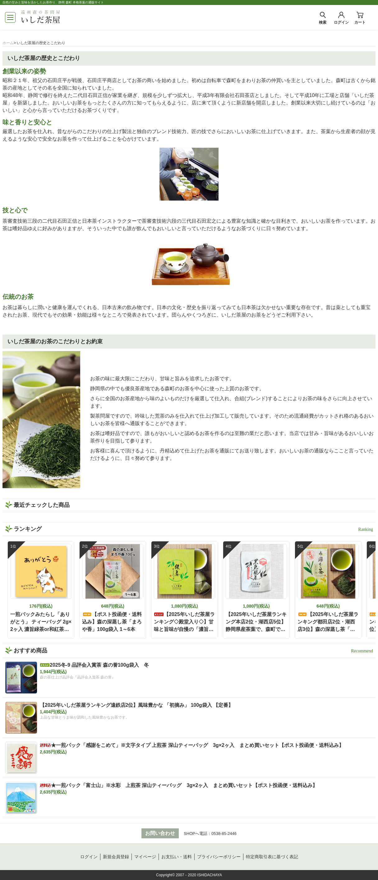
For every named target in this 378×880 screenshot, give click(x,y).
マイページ (145, 856)
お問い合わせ (160, 833)
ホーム (8, 43)
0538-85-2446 (224, 833)
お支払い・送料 (176, 856)
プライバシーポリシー (219, 856)
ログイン (89, 856)
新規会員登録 (116, 856)
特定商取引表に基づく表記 (272, 856)
